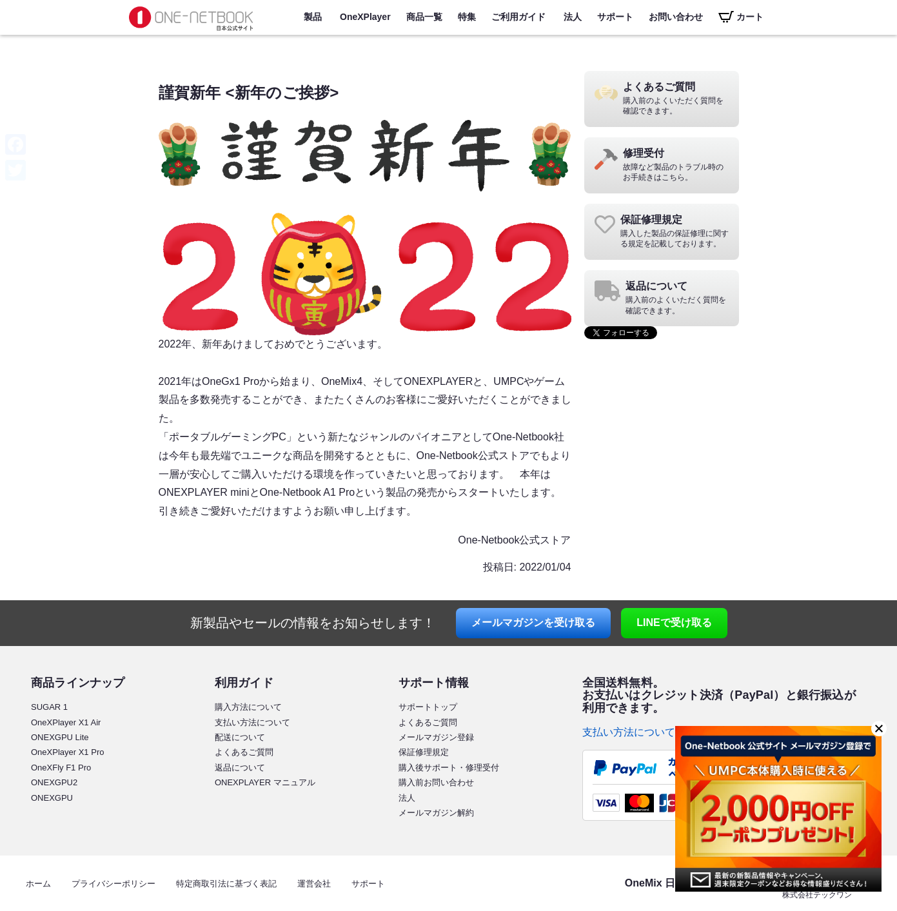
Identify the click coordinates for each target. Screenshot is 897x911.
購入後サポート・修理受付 (449, 767)
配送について (240, 737)
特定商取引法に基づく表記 (226, 883)
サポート (615, 17)
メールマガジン (533, 622)
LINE (673, 622)
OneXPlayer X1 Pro (67, 752)
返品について (240, 767)
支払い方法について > (633, 732)
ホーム (38, 883)
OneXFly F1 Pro (61, 767)
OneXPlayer (365, 17)
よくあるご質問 (244, 752)
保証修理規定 (424, 752)
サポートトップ (428, 707)
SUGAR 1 (49, 707)
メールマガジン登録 (436, 737)
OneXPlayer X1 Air (66, 722)
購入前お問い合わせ (436, 782)
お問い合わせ (676, 17)
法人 (573, 17)
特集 (467, 17)
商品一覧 (424, 17)
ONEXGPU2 (54, 782)
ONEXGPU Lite (60, 737)
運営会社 (314, 883)
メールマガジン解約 (436, 813)
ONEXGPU (52, 798)
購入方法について (248, 707)
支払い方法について (252, 722)
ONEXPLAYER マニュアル (265, 782)
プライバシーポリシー (113, 883)
